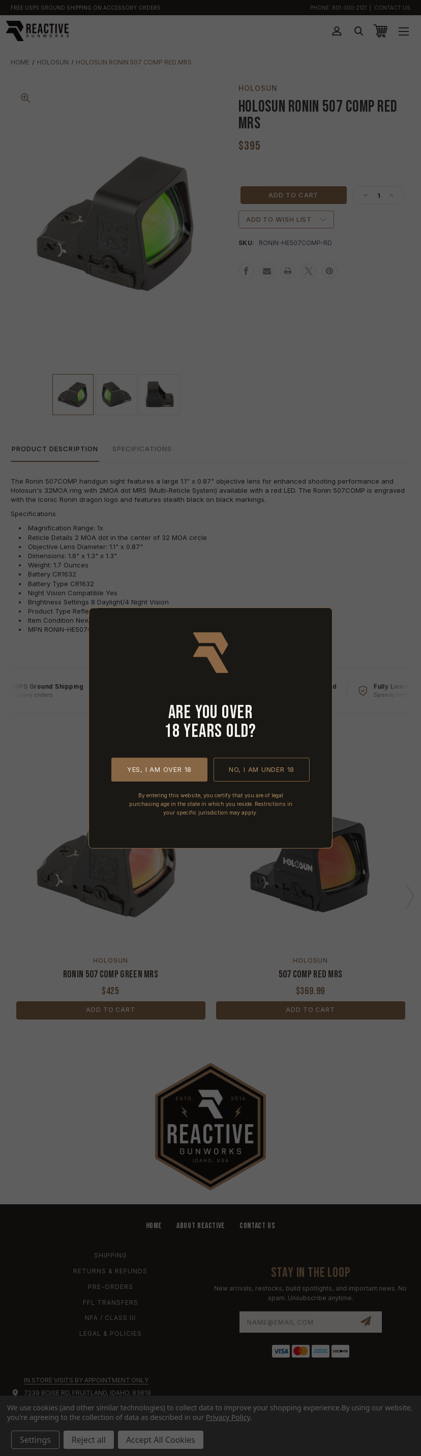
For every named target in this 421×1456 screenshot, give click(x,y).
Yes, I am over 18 (159, 769)
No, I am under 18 (261, 769)
